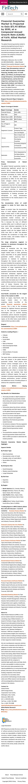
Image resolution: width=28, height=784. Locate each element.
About (7, 775)
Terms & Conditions (20, 778)
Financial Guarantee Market (15, 66)
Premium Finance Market (16, 511)
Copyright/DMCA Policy (9, 781)
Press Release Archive (16, 775)
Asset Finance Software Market (11, 540)
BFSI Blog (4, 711)
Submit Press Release (8, 778)
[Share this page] (26, 13)
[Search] (13, 14)
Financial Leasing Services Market (11, 524)
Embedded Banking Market (9, 594)
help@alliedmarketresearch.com (11, 705)
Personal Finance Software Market (12, 580)
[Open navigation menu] (2, 13)
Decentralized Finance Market (10, 560)
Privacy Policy (22, 781)
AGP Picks (4, 2)
